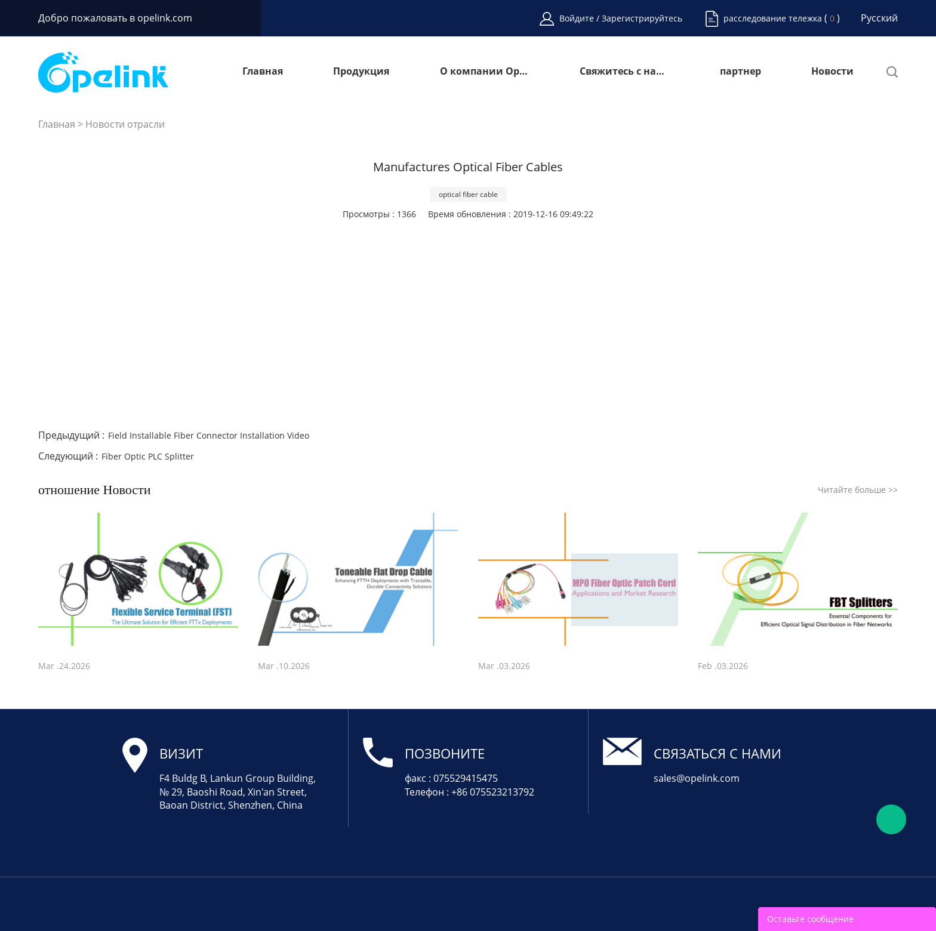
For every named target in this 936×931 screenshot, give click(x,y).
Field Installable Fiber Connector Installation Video (208, 435)
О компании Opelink (484, 72)
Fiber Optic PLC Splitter (147, 456)
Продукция (361, 72)
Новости (832, 72)
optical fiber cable (468, 194)
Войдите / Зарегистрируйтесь (620, 18)
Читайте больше (858, 489)
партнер (740, 72)
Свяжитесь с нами (624, 72)
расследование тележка (772, 18)
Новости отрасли (125, 124)
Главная (262, 72)
